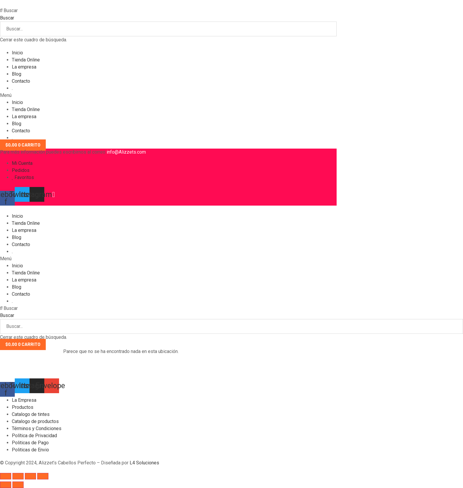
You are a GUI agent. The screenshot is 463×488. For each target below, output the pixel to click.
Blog (16, 74)
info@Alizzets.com (126, 152)
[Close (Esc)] (5, 476)
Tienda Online (26, 60)
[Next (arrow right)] (18, 485)
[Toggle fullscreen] (30, 476)
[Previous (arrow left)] (5, 485)
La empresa (24, 67)
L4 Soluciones (145, 463)
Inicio (17, 53)
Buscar (7, 18)
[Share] (18, 476)
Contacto (21, 81)
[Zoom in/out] (42, 476)
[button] (168, 10)
